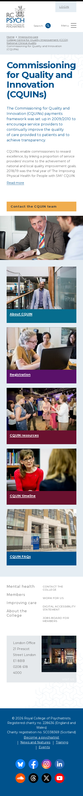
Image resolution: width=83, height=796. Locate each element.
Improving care (28, 36)
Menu (68, 26)
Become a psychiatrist (41, 737)
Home (10, 36)
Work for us (53, 598)
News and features (35, 742)
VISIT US (68, 679)
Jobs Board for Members (56, 619)
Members (16, 595)
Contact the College (53, 588)
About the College (17, 613)
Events (44, 747)
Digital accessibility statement (59, 608)
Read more (15, 183)
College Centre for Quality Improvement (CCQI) (37, 40)
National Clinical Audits (21, 43)
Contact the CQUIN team (41, 207)
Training (62, 742)
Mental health (21, 586)
